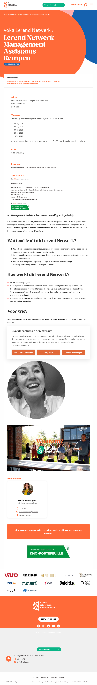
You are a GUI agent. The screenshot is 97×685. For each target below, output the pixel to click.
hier (15, 179)
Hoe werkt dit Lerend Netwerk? (42, 81)
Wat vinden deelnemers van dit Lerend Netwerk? (22, 84)
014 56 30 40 (21, 508)
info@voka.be (21, 662)
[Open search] (85, 4)
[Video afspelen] (48, 447)
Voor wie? (57, 81)
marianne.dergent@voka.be (27, 512)
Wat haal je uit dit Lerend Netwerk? (18, 81)
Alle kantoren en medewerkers (48, 632)
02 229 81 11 (20, 659)
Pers (37, 677)
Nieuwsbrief (45, 677)
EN (33, 677)
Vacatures (54, 677)
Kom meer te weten (20, 345)
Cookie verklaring (50, 682)
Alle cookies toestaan (23, 352)
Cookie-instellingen (73, 352)
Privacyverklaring (37, 682)
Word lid (62, 677)
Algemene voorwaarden (22, 682)
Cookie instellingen (64, 682)
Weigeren (48, 352)
